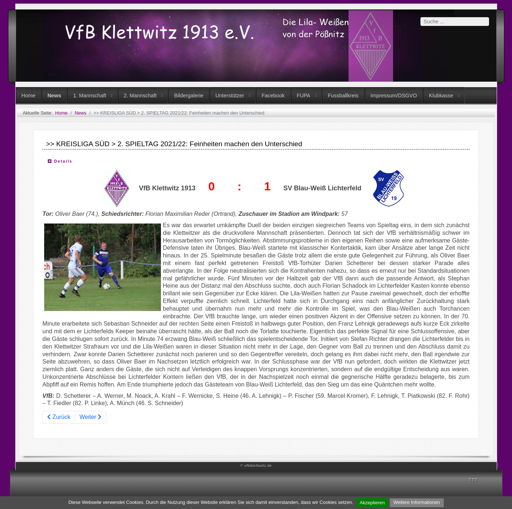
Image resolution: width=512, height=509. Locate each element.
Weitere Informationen (416, 502)
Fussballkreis (343, 95)
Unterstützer (229, 95)
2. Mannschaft (140, 95)
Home (28, 95)
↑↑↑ (473, 479)
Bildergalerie (188, 95)
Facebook (273, 95)
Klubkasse (441, 95)
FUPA (303, 95)
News (54, 95)
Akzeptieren (372, 502)
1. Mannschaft (89, 95)
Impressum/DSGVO (393, 95)
